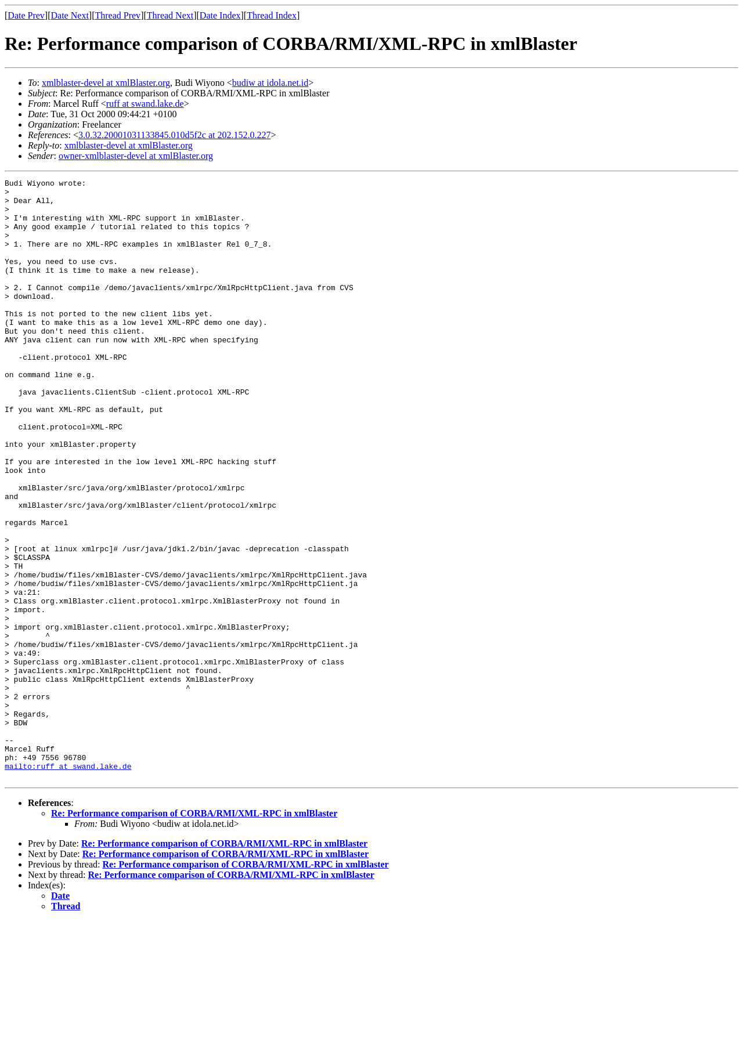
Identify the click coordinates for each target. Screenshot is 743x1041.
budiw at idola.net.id (270, 83)
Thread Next (170, 15)
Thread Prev (117, 15)
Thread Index (272, 15)
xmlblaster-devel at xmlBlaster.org (106, 83)
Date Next (70, 15)
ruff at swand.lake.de (145, 104)
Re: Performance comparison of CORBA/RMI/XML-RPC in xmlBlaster (194, 933)
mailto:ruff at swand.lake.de (68, 884)
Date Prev (26, 15)
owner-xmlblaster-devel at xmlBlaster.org (136, 156)
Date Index (220, 15)
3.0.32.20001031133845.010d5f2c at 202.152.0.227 (174, 135)
